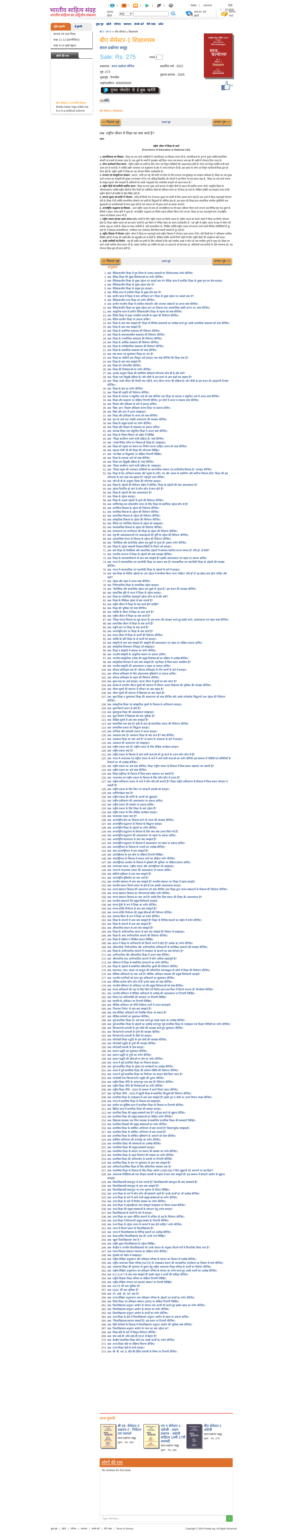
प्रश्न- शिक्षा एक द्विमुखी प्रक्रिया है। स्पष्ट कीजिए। (130, 461)
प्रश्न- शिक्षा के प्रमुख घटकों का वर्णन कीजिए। (129, 423)
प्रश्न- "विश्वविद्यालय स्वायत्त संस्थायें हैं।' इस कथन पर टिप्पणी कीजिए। (141, 1320)
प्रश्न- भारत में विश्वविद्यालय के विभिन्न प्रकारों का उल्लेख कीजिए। (139, 1232)
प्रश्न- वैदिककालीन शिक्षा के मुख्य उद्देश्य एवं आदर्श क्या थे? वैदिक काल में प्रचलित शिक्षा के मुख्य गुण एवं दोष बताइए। (165, 280)
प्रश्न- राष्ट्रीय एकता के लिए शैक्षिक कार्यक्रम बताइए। (132, 812)
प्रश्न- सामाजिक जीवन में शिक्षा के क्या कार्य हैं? (130, 623)
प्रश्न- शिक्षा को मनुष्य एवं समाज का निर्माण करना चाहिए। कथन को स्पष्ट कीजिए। (147, 446)
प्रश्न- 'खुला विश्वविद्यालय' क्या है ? (124, 1239)
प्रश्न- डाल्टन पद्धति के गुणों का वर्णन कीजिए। (129, 1054)
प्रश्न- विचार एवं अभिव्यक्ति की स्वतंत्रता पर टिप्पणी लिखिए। (137, 997)
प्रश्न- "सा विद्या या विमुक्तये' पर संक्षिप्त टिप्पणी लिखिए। (134, 454)
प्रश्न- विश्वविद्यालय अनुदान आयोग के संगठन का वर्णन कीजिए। (138, 1309)
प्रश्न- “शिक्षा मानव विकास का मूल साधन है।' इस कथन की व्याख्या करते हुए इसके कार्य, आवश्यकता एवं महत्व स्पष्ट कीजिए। (168, 619)
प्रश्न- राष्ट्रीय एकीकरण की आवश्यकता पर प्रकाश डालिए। (135, 800)
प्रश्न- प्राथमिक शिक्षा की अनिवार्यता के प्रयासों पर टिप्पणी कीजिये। (139, 1158)
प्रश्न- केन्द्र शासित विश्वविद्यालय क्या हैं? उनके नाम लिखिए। (136, 1236)
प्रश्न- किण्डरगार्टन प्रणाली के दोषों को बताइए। (129, 1035)
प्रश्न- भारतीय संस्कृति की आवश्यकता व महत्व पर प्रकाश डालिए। (139, 665)
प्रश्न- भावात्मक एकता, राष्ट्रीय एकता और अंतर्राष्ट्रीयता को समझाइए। (140, 866)
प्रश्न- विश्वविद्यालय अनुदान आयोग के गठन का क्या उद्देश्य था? (137, 1328)
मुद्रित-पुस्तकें (59, 26)
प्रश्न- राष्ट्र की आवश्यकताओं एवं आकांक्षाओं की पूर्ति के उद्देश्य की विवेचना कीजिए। (148, 535)
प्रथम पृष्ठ (166, 122)
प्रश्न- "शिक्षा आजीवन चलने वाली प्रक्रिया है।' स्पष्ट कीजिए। (135, 438)
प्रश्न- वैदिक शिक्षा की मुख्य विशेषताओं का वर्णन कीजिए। (135, 276)
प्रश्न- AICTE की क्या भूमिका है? (123, 1286)
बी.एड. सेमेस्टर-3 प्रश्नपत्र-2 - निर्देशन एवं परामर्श (129, 1429)
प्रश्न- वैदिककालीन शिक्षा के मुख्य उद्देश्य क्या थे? (131, 284)
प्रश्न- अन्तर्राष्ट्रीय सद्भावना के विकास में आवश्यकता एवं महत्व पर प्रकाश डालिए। (146, 843)
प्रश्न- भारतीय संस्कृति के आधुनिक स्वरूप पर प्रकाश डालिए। (136, 654)
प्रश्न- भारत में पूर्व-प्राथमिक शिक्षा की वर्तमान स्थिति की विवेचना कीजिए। (143, 1070)
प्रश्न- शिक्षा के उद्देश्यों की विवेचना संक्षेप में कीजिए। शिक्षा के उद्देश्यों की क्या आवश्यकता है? (152, 484)
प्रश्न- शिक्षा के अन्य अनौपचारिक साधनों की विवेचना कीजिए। (137, 935)
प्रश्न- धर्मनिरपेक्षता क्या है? (120, 793)
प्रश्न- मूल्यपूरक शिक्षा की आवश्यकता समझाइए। (130, 712)
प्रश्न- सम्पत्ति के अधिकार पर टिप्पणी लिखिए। (129, 1001)
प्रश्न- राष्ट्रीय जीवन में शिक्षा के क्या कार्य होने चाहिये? (133, 604)
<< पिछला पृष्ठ (110, 122)
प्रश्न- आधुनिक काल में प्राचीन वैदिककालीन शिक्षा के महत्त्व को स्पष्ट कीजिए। (144, 311)
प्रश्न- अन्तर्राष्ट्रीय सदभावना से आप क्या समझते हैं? (132, 839)
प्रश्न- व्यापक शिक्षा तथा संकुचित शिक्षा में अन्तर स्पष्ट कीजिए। (137, 431)
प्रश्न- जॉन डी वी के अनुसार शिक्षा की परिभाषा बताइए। (134, 481)
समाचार (127, 24)
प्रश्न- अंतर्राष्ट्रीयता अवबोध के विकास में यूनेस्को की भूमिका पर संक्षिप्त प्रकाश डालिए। (149, 862)
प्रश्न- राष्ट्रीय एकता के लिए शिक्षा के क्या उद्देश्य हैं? (131, 808)
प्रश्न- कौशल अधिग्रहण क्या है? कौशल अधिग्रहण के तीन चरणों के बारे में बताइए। (147, 669)
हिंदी (230, 5)
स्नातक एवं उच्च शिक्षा (64, 33)
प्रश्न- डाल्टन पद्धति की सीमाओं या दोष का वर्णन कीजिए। (135, 1058)
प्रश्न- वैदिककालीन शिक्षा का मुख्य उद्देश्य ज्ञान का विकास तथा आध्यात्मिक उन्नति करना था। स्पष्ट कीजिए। (158, 307)
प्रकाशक (208, 5)
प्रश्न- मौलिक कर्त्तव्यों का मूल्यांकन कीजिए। (128, 1016)
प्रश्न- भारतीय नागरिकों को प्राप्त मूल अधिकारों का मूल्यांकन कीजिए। (141, 977)
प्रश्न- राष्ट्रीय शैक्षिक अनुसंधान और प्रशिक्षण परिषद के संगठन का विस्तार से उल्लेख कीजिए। (151, 1259)
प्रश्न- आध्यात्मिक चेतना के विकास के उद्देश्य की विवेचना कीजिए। (139, 538)
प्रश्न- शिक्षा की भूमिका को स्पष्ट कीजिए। (127, 608)
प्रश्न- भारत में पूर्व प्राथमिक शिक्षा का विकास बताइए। (133, 1062)
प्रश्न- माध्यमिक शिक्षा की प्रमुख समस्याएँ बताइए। (131, 1147)
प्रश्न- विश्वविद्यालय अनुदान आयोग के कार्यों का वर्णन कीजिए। (137, 1313)
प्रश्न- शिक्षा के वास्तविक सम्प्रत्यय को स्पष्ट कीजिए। (132, 350)
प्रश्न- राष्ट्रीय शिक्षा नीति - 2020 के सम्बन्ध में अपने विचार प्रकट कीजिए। (142, 1089)
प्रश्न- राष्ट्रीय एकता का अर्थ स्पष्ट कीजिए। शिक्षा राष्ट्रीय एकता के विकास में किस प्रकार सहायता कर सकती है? (160, 766)
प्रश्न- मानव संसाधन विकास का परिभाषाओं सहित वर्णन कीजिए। (138, 893)
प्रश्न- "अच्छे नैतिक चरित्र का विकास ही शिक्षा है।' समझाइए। (136, 442)
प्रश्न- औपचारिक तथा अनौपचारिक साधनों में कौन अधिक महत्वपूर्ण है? (142, 958)
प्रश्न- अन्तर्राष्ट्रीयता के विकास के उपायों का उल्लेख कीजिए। (136, 846)
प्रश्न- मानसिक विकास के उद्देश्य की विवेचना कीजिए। (133, 511)
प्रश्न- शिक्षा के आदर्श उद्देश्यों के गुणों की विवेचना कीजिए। (135, 500)
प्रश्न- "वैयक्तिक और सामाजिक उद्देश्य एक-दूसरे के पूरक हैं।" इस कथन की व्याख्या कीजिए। (151, 588)
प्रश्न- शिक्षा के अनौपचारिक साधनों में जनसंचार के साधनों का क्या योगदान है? (145, 950)
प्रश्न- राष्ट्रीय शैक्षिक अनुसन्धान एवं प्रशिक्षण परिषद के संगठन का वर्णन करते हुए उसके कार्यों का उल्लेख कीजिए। (162, 1270)
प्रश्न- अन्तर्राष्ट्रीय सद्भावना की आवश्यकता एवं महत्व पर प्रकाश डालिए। (141, 835)
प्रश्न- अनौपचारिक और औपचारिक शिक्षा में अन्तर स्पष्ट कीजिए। (138, 954)
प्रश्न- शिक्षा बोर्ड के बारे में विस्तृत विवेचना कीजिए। (131, 1332)
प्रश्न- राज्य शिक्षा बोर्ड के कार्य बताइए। (126, 1347)
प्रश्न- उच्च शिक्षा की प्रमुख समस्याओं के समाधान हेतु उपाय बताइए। (140, 1209)
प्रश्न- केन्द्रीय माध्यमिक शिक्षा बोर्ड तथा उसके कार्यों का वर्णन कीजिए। (141, 1339)
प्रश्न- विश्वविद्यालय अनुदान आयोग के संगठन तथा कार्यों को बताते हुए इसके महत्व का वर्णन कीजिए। (156, 1305)
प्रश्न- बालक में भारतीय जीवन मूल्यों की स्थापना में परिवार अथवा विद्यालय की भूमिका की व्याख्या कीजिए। (159, 685)
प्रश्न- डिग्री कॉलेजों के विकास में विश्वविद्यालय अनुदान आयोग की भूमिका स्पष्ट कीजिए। (149, 1324)
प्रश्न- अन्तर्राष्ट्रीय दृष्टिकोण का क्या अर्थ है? (127, 877)
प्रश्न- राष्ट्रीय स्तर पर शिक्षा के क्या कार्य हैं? (128, 627)
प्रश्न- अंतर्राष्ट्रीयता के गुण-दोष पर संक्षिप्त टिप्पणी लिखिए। (135, 854)
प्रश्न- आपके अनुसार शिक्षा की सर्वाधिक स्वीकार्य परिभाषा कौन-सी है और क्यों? (146, 373)
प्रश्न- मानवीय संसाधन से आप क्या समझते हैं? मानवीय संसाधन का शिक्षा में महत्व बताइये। (151, 881)
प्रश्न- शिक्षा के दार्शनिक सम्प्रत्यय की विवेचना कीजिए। (133, 330)
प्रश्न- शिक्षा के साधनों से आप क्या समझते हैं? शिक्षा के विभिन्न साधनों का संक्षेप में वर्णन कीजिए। (154, 920)
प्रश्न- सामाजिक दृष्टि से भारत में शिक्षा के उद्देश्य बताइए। (134, 592)
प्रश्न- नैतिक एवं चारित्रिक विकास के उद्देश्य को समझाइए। (135, 523)
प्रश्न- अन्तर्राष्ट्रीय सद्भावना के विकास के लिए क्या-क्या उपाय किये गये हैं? (142, 831)
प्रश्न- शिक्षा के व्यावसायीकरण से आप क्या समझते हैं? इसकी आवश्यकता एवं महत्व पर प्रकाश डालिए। (157, 558)
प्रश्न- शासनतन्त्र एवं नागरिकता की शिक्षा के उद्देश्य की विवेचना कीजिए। (142, 531)
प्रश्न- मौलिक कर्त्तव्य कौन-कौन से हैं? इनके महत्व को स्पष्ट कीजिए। (139, 981)
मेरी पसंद (151, 24)
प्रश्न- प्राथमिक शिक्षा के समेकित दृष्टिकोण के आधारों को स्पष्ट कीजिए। (141, 1135)
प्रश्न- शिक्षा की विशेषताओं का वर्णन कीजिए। (129, 369)
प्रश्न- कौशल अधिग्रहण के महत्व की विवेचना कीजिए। (133, 677)
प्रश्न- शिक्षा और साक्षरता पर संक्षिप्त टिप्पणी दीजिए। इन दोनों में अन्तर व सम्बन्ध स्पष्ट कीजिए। (153, 400)
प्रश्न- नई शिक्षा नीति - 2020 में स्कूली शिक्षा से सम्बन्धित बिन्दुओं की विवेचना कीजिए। (149, 1093)
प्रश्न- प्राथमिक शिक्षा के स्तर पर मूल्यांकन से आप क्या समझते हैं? (139, 1162)
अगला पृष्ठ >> (222, 122)
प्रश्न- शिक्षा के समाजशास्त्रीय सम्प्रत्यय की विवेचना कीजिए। (136, 334)
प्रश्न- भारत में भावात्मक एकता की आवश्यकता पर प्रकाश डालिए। (139, 870)
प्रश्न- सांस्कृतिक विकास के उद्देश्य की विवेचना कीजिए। (134, 519)
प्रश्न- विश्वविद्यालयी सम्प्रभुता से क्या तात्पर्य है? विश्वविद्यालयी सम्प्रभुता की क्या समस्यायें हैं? (152, 1182)
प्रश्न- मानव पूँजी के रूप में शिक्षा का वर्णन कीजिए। (132, 904)
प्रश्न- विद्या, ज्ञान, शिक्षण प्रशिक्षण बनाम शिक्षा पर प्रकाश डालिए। (138, 407)
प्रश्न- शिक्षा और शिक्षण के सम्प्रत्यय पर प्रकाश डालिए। (133, 427)
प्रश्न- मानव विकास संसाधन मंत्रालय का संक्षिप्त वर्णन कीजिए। (137, 1251)
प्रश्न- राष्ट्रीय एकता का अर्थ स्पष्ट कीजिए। (127, 769)
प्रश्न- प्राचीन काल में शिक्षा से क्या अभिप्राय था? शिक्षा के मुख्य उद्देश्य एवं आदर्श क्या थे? (150, 296)
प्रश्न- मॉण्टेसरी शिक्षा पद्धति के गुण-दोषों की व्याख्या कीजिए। (137, 1039)
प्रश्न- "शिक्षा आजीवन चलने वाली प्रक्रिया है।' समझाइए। (134, 465)
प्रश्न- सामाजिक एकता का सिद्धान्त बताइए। (128, 727)
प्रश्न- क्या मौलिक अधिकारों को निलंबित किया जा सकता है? (136, 1012)
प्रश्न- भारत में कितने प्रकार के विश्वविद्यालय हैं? (130, 1228)
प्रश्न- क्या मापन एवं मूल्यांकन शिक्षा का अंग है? (130, 353)
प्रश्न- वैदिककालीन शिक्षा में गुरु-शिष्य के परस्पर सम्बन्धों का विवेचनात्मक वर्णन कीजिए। (150, 273)
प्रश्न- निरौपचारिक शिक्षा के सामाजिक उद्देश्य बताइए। (133, 585)
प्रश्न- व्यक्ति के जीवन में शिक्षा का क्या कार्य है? (130, 612)
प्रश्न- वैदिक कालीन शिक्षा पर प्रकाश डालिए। (129, 319)
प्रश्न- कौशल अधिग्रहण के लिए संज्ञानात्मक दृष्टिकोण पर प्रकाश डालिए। (141, 673)
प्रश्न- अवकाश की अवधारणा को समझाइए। (128, 743)
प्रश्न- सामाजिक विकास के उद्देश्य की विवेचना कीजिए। (133, 515)
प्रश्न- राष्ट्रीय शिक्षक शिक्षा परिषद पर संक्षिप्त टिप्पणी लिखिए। (137, 1278)
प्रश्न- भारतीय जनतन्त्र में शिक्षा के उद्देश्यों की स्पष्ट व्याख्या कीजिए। (139, 554)
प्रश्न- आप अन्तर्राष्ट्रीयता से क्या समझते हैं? (127, 850)
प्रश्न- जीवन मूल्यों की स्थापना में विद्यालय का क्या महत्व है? (136, 692)
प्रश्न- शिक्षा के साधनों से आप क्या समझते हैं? (129, 924)
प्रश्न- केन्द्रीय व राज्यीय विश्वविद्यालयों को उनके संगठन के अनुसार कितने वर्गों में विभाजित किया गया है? (158, 1247)
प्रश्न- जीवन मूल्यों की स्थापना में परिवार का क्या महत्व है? (135, 689)
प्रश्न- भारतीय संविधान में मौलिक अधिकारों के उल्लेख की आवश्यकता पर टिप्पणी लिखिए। (151, 993)
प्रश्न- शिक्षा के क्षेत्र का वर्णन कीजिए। (125, 388)
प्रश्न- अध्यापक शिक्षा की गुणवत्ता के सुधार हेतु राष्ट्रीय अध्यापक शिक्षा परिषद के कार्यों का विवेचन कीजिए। (159, 1266)
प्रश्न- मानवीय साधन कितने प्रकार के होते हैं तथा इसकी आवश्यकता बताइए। (144, 885)
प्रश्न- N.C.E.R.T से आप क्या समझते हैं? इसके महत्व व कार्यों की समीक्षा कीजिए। (147, 1274)
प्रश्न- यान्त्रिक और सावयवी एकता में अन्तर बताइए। (132, 731)
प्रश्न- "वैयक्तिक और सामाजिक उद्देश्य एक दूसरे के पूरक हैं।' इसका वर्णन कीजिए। (147, 542)
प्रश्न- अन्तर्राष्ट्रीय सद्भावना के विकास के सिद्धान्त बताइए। (134, 823)
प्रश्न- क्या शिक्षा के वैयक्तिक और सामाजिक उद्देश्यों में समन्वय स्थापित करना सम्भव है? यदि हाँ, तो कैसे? (158, 550)
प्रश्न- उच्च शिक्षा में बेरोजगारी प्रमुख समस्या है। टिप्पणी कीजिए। (138, 1220)
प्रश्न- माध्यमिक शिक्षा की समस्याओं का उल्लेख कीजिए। (134, 1143)
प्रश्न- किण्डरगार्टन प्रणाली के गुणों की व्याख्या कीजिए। (133, 1031)
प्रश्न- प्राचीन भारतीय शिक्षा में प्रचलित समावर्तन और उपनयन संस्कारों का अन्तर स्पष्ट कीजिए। (152, 303)
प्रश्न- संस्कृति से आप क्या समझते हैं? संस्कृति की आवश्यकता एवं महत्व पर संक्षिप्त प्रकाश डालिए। (154, 642)
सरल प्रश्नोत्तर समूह (113, 47)
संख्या (152, 57)
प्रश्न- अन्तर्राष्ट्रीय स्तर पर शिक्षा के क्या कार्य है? (130, 631)
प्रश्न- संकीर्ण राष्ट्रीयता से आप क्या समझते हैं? (129, 873)
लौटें (106, 100)
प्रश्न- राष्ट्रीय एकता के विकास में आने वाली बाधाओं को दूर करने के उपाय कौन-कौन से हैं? (151, 754)
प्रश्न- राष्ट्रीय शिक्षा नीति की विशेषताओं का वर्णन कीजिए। (135, 1085)
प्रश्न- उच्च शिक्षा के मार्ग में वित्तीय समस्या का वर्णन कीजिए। (136, 1201)
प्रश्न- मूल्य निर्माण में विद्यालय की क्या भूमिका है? (131, 716)
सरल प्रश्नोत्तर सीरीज (123, 66)
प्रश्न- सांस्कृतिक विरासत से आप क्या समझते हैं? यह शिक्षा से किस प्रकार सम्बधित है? (149, 662)
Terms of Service (124, 1528)
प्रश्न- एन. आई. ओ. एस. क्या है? (123, 1293)
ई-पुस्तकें (78, 26)
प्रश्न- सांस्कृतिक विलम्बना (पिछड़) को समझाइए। (131, 646)
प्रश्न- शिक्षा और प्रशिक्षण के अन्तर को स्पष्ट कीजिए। (132, 415)
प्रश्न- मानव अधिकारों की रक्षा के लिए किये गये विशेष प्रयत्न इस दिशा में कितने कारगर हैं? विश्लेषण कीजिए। (160, 989)
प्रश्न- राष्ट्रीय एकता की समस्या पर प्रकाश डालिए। (130, 804)
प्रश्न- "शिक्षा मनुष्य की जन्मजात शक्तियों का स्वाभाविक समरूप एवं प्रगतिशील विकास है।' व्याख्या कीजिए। (159, 469)
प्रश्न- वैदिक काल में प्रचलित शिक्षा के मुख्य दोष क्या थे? (134, 292)
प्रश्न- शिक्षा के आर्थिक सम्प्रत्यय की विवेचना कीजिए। (133, 342)
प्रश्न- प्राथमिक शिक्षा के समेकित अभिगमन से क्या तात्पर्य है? (136, 1132)
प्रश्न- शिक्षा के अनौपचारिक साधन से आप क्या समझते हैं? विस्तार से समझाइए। (146, 931)
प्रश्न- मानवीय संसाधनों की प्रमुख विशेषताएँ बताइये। (132, 900)
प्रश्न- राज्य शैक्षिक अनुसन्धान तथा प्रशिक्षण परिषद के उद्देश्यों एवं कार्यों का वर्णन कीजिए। (151, 1297)
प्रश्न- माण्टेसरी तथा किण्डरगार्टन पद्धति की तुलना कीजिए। (135, 1078)
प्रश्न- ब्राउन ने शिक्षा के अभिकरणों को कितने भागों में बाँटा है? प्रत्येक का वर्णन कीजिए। (150, 943)
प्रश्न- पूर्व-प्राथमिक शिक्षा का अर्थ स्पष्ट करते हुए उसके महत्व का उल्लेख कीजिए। (146, 1020)
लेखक (194, 5)
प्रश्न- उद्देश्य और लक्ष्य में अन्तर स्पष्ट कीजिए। (128, 581)
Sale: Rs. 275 (118, 57)
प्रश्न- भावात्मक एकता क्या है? (122, 816)
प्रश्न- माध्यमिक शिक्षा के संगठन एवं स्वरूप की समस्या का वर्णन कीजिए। (142, 1151)
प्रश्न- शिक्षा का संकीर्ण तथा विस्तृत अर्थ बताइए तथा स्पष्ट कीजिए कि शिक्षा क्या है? (147, 357)
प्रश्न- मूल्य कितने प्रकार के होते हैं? (124, 708)
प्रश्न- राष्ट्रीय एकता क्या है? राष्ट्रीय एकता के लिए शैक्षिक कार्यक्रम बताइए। (143, 746)
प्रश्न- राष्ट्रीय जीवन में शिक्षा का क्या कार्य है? (128, 615)
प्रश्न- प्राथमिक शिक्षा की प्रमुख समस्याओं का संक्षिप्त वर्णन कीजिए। (140, 1116)
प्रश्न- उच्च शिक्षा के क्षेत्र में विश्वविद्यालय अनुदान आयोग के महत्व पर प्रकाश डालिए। (148, 1316)
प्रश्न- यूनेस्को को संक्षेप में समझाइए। (124, 1255)
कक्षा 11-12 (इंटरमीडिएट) (66, 39)
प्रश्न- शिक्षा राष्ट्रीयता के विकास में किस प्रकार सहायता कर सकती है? (140, 773)
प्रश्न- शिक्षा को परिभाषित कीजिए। (124, 365)
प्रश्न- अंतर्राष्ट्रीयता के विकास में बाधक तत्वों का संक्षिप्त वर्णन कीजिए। (141, 858)
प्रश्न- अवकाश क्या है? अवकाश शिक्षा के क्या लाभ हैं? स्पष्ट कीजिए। (140, 735)
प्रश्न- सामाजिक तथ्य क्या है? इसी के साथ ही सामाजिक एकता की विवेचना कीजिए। (148, 723)
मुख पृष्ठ (99, 24)
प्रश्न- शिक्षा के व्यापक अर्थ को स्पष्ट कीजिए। (128, 457)
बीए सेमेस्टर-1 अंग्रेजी (213, 1428)
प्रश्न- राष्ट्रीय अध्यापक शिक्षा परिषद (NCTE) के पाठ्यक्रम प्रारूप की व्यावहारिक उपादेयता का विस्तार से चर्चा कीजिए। (165, 1262)
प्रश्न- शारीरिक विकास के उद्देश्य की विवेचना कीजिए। (133, 508)
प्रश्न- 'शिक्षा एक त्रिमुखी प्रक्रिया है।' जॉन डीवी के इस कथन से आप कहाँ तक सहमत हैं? (149, 377)
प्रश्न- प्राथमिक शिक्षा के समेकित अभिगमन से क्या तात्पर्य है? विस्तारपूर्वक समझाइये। (148, 1128)
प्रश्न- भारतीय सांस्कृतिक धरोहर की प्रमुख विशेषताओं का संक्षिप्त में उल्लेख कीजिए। (148, 658)
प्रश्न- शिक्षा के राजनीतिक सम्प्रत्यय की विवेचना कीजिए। (134, 338)
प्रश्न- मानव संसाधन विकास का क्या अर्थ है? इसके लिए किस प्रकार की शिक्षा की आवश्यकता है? (154, 897)
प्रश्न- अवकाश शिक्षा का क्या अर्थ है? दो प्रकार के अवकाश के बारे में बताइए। (145, 739)
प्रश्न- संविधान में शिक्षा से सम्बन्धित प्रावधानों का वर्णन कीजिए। (138, 962)
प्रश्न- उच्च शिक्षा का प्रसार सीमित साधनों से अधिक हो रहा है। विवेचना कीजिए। (145, 1216)
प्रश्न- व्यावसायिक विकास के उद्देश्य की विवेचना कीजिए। (134, 527)
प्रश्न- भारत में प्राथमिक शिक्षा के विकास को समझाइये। (134, 1101)
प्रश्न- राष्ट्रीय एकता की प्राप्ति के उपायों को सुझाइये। (132, 796)
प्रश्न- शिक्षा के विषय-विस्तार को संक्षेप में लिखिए (130, 434)
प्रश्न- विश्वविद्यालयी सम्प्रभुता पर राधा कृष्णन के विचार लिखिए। (138, 1189)
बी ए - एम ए (105, 31)
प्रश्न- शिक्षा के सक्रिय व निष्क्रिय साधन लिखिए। (130, 939)
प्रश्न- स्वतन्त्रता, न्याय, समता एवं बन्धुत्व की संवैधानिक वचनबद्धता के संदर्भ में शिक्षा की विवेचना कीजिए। (158, 970)
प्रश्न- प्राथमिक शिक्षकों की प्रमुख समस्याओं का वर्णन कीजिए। (137, 1124)
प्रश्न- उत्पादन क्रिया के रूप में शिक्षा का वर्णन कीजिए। (133, 916)
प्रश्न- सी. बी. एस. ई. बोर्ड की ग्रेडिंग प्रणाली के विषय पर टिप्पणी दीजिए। (142, 1351)
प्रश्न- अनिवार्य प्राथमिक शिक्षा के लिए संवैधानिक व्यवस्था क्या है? (139, 1166)
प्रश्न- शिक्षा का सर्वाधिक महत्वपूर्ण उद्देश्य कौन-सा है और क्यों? (137, 596)
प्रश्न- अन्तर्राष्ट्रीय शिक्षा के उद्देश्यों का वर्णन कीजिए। (132, 827)
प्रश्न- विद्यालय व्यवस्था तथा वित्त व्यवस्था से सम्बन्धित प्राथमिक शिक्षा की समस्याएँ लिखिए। (151, 1120)
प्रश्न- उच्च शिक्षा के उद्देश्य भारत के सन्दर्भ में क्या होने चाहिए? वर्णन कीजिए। (144, 1224)
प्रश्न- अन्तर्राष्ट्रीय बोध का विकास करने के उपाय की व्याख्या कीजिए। (140, 820)
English (229, 9)
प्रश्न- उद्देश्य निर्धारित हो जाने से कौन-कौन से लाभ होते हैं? (135, 488)
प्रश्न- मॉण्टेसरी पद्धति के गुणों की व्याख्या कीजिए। (131, 1043)
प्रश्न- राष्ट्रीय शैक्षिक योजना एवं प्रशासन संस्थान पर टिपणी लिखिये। (139, 1282)
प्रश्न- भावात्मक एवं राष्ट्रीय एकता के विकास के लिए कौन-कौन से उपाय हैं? (143, 777)
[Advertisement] (166, 1382)
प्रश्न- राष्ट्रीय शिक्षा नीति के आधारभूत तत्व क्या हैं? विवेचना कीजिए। (140, 1081)
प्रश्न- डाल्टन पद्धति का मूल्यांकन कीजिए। (127, 1051)
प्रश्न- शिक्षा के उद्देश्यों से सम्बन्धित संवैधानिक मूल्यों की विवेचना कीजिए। (142, 966)
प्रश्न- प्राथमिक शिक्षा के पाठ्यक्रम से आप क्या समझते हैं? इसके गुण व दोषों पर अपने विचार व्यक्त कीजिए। (159, 1097)
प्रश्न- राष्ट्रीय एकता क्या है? (120, 750)
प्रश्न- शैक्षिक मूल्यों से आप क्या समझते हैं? (127, 719)
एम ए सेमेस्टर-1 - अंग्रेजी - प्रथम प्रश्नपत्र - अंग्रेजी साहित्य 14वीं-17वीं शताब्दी (173, 1433)
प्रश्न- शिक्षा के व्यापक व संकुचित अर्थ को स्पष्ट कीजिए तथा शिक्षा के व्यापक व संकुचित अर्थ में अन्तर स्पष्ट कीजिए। (163, 396)
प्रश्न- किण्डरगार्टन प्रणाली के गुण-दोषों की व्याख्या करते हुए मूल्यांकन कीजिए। (145, 1028)
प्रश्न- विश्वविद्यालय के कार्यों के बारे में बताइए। (129, 1212)
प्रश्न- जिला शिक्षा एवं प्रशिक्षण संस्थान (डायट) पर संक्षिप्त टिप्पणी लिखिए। (143, 1301)
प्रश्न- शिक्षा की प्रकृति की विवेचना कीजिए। (128, 392)
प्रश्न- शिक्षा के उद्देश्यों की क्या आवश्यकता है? (129, 492)
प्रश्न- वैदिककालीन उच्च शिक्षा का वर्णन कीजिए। (131, 300)
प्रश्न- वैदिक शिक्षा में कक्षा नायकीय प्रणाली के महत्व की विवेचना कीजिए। (143, 315)
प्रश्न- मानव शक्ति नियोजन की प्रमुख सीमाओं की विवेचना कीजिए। (139, 912)
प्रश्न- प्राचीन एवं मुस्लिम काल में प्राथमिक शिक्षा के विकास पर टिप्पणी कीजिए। (145, 1105)
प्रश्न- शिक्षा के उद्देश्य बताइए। (121, 496)
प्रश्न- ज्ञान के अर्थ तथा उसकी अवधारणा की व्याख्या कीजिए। (137, 419)
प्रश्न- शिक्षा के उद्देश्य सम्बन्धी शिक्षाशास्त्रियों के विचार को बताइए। (139, 546)
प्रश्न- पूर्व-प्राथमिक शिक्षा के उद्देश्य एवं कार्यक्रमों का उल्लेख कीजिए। (140, 1066)
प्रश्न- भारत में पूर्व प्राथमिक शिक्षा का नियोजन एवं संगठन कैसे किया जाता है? (145, 1074)
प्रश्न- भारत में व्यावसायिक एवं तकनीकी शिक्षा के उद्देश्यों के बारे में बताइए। (143, 569)
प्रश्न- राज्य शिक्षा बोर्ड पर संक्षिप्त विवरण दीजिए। (131, 1343)
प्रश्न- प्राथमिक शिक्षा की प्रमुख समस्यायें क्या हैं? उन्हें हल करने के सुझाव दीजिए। (146, 1112)
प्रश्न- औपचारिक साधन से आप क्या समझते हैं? (130, 927)
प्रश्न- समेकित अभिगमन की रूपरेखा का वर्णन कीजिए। (134, 1139)
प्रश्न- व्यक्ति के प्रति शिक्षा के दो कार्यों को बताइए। (131, 639)
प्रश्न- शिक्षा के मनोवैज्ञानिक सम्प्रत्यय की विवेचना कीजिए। (135, 346)
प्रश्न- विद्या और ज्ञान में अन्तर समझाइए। (126, 411)
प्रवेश (160, 24)
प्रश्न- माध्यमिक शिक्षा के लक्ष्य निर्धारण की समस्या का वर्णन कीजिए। (140, 1155)
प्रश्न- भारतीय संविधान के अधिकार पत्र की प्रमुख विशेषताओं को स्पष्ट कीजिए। (145, 985)
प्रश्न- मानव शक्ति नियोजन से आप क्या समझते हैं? (132, 908)
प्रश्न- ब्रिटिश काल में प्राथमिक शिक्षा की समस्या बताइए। (134, 1108)
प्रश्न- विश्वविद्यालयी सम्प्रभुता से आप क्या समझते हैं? (133, 1185)
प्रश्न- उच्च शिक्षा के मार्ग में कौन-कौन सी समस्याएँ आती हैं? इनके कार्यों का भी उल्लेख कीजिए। (153, 1193)
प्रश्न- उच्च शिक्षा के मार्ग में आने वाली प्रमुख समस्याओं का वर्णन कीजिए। (142, 1197)
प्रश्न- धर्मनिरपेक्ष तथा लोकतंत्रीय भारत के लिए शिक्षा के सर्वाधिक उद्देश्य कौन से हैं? (147, 504)
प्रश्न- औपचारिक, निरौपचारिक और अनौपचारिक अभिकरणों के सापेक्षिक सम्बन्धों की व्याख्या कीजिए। (157, 947)
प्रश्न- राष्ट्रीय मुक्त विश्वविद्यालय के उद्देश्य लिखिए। (131, 1243)
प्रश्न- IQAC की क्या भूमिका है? (123, 1289)
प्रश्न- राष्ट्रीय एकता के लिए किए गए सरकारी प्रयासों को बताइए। (138, 789)
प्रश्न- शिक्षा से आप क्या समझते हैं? (124, 327)
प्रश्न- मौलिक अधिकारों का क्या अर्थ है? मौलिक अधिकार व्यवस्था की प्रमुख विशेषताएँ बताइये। (153, 974)
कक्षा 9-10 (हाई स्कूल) (64, 45)
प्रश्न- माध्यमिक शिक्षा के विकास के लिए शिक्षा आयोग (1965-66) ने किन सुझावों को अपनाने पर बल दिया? (160, 1170)
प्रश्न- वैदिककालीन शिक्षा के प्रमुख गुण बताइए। (130, 288)
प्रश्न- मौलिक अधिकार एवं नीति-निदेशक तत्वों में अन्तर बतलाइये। (139, 1004)
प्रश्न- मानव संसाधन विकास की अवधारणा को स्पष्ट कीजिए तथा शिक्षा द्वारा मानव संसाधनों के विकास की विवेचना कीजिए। (167, 889)
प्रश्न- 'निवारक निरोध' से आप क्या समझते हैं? (129, 1008)
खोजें (108, 24)
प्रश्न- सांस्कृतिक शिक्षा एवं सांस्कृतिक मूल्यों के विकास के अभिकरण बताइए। (144, 704)
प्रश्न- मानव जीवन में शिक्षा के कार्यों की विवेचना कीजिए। (135, 635)
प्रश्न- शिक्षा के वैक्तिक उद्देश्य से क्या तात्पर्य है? (130, 600)
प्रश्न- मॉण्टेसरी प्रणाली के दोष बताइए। (125, 1047)
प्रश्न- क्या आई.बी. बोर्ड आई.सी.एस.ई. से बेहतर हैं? (132, 1336)
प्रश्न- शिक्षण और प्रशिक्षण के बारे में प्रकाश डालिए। (132, 404)
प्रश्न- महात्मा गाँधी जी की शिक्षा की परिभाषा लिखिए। (133, 450)
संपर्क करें (139, 24)
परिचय (117, 24)
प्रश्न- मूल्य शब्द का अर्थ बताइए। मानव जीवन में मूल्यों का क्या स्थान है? (142, 681)
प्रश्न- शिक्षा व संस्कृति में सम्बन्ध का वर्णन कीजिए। (131, 650)
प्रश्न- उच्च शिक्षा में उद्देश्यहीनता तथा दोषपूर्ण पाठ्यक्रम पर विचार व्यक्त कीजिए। (146, 1205)
